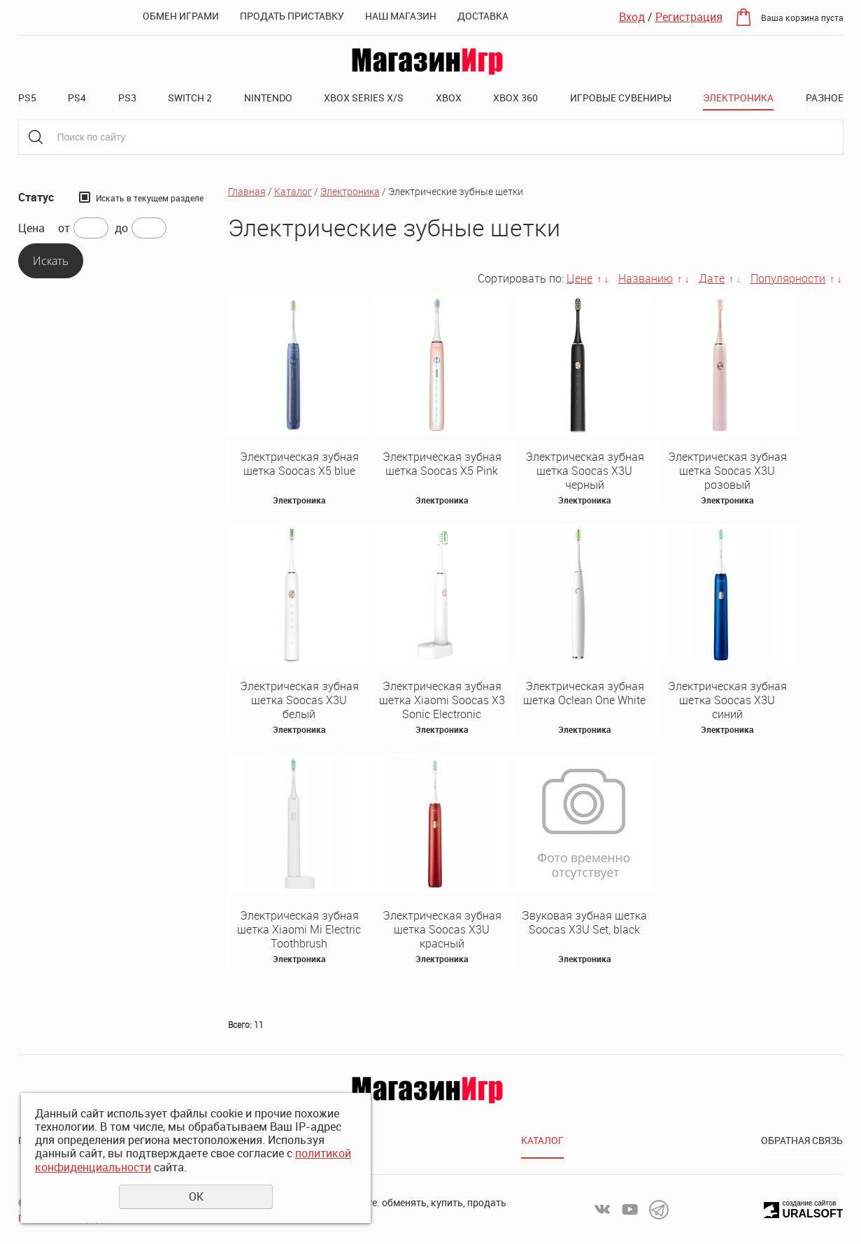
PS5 (27, 97)
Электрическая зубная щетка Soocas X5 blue (299, 464)
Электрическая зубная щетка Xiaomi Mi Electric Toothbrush (299, 929)
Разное (825, 97)
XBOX (449, 97)
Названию (645, 278)
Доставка (482, 15)
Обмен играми (181, 15)
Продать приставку (292, 15)
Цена (31, 228)
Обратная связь (802, 1140)
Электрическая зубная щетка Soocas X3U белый (299, 700)
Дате (712, 278)
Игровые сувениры (620, 97)
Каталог (293, 191)
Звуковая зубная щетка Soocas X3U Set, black (584, 922)
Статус (36, 197)
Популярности (787, 278)
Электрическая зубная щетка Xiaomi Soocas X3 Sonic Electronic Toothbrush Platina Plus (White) (442, 714)
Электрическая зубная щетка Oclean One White (584, 693)
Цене (579, 278)
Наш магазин (400, 15)
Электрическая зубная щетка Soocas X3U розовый (727, 471)
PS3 (127, 97)
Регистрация (689, 16)
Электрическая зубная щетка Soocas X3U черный (584, 471)
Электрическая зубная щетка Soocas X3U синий (727, 700)
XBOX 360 (515, 97)
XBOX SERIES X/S (364, 97)
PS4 (77, 97)
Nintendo (268, 97)
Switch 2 (190, 97)
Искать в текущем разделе (150, 198)
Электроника (738, 97)
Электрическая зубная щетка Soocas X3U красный (442, 929)
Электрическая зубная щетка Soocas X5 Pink (442, 464)
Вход (632, 16)
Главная (247, 191)
